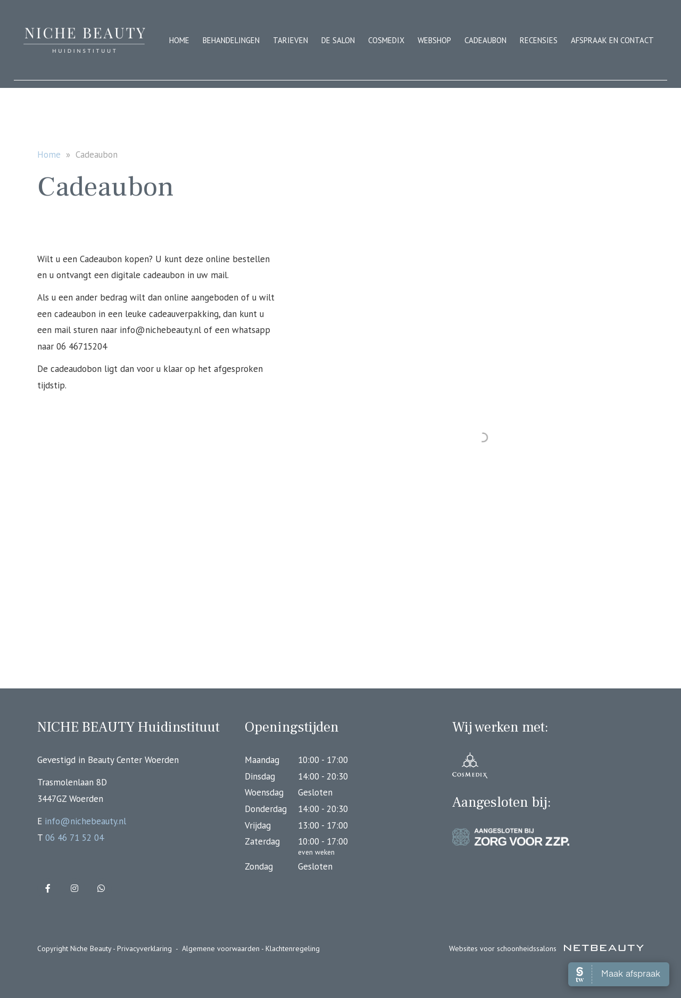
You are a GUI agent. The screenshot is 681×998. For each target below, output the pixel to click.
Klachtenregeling (292, 948)
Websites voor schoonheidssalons (546, 948)
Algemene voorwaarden (221, 948)
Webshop (434, 40)
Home (179, 40)
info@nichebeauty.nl (85, 821)
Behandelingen (231, 40)
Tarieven (290, 40)
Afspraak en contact (612, 40)
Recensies (539, 40)
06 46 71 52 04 (74, 837)
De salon (338, 40)
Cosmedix (386, 40)
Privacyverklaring (144, 948)
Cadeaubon (485, 40)
